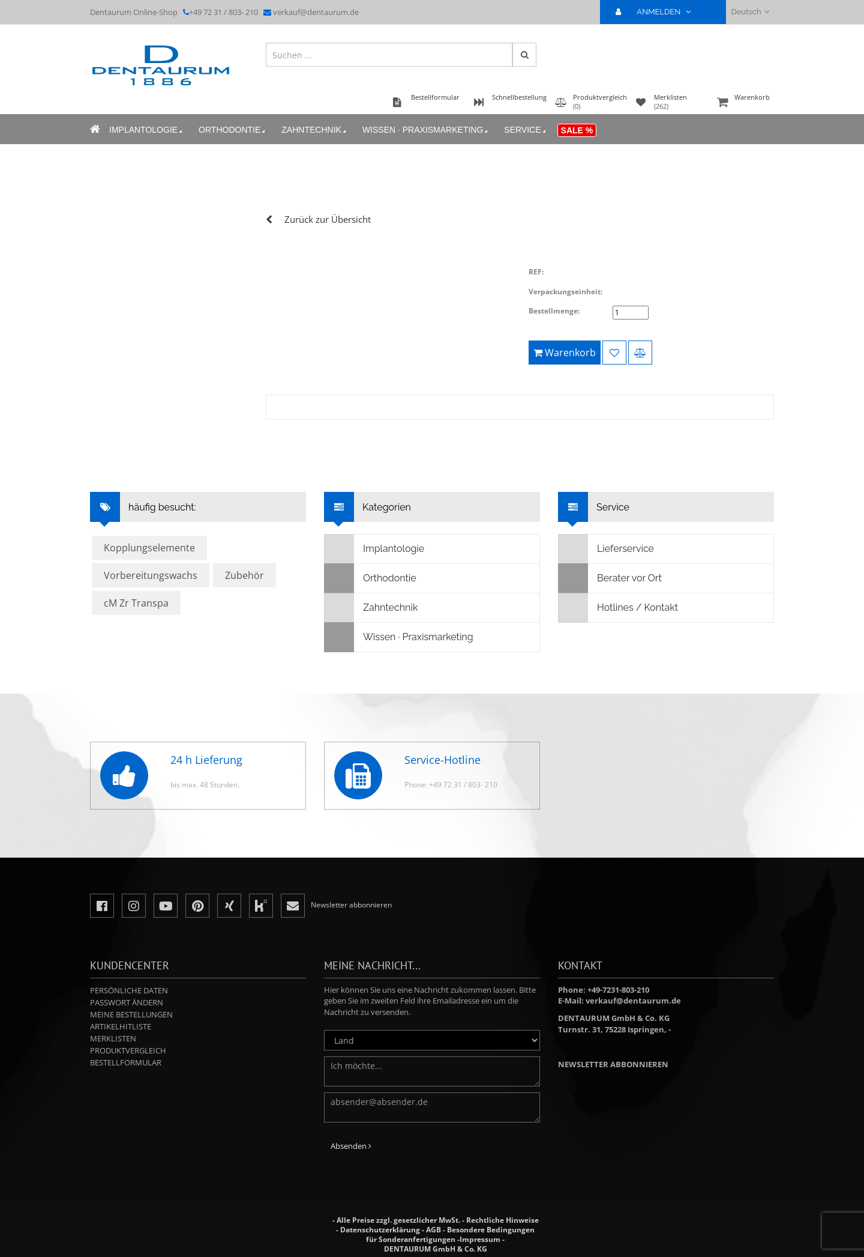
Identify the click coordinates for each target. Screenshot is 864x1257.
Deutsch (750, 11)
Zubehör (244, 575)
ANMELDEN (658, 11)
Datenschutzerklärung (380, 1230)
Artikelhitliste (120, 1026)
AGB (433, 1230)
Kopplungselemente (149, 547)
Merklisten (113, 1038)
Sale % (577, 130)
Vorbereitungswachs (150, 575)
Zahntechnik (314, 130)
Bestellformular (125, 1062)
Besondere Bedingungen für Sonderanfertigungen (450, 1234)
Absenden (351, 1145)
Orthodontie (233, 130)
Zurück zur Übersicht (327, 219)
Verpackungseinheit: (565, 291)
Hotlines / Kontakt (618, 607)
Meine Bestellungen (131, 1014)
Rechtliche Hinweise (502, 1220)
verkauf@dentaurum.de (316, 12)
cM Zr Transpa (136, 603)
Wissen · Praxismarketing (426, 130)
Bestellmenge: (554, 311)
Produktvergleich (128, 1050)
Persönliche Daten (129, 990)
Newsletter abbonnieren (613, 1064)
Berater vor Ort (610, 578)
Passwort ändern (126, 1002)
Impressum (480, 1239)
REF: (536, 272)
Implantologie (146, 130)
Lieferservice (606, 549)
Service (525, 130)
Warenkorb (744, 103)
